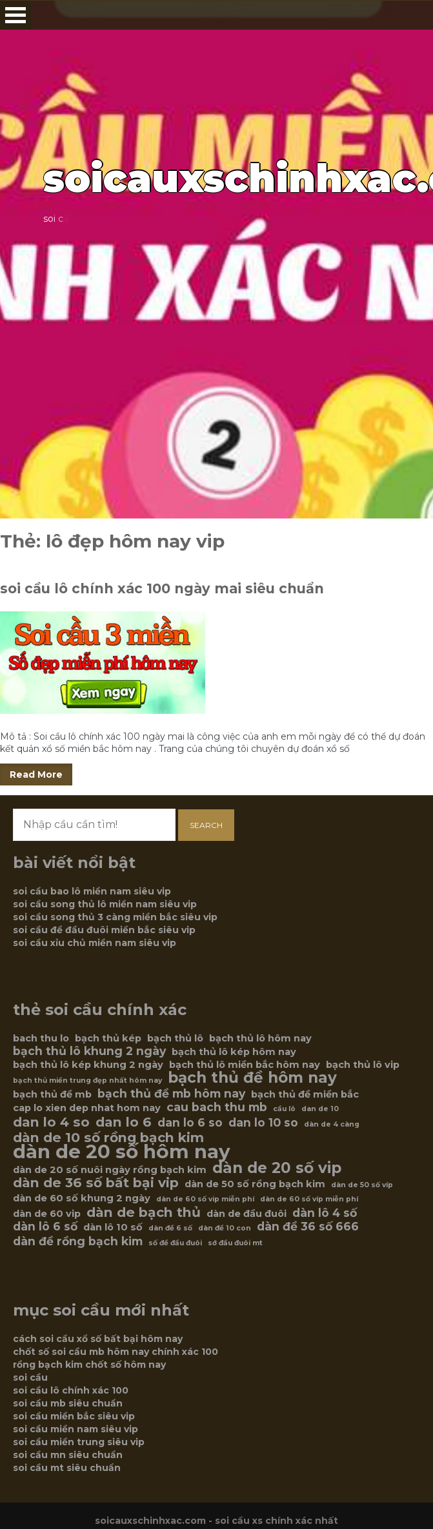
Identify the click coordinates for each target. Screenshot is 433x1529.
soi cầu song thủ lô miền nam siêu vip (105, 904)
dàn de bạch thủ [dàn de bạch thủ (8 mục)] (143, 1212)
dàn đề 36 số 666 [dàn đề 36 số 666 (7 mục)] (308, 1226)
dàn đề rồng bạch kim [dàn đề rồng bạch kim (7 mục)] (78, 1241)
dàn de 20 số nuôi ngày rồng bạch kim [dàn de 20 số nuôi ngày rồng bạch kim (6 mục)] (109, 1170)
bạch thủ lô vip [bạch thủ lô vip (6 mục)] (362, 1064)
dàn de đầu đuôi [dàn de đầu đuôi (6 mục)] (246, 1213)
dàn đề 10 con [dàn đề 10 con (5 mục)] (224, 1228)
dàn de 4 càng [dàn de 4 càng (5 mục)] (331, 1124)
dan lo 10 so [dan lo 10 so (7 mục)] (263, 1122)
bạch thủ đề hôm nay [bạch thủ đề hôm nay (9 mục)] (252, 1077)
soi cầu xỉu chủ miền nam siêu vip (94, 943)
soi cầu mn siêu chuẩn (68, 1455)
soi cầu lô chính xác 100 (70, 1390)
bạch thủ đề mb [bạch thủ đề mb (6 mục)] (52, 1094)
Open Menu (15, 15)
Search (206, 825)
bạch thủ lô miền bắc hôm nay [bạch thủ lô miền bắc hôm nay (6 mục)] (244, 1064)
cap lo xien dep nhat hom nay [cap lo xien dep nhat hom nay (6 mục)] (87, 1108)
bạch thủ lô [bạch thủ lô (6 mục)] (175, 1038)
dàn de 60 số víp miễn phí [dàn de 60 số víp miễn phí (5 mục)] (309, 1199)
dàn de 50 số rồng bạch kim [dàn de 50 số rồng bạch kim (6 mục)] (255, 1184)
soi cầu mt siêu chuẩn (67, 1468)
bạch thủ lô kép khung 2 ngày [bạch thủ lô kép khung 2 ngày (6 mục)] (88, 1064)
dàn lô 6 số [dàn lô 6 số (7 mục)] (45, 1226)
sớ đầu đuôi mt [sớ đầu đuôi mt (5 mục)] (235, 1243)
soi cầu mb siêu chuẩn (68, 1403)
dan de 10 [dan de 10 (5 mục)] (320, 1109)
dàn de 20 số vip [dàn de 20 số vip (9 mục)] (276, 1167)
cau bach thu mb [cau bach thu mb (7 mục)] (216, 1107)
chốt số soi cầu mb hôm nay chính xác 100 (115, 1351)
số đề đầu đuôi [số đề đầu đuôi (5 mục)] (175, 1243)
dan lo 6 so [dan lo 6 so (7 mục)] (190, 1122)
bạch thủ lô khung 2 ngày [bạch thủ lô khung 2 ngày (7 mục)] (89, 1051)
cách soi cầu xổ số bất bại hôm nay (98, 1339)
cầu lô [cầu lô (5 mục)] (284, 1109)
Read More (36, 774)
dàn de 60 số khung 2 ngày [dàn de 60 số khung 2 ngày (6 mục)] (81, 1198)
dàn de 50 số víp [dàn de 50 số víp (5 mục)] (362, 1185)
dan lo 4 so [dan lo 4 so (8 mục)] (51, 1122)
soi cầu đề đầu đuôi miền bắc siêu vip (104, 930)
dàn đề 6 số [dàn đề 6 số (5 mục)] (170, 1228)
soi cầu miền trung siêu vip (79, 1442)
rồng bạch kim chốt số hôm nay (89, 1364)
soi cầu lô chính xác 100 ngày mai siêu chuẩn (162, 588)
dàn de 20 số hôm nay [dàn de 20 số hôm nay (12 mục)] (121, 1151)
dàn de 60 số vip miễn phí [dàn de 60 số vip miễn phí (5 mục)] (205, 1199)
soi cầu (30, 1377)
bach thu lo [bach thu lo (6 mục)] (41, 1038)
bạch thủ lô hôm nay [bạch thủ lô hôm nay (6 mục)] (260, 1038)
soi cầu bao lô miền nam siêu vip (92, 891)
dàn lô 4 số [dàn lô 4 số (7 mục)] (324, 1213)
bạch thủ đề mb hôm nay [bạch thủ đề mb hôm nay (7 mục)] (171, 1093)
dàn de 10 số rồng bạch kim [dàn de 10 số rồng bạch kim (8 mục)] (108, 1137)
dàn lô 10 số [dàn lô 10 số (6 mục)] (113, 1227)
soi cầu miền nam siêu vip (75, 1429)
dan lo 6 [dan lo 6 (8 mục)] (124, 1122)
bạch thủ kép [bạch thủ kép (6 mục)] (108, 1038)
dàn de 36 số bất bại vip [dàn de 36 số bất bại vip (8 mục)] (96, 1182)
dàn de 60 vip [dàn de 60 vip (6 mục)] (47, 1213)
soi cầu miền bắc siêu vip (74, 1416)
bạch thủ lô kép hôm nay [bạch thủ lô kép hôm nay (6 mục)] (234, 1052)
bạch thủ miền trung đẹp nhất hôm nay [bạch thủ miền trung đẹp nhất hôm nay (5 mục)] (87, 1080)
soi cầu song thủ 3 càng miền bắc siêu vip (115, 917)
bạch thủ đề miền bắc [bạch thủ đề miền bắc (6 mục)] (305, 1094)
